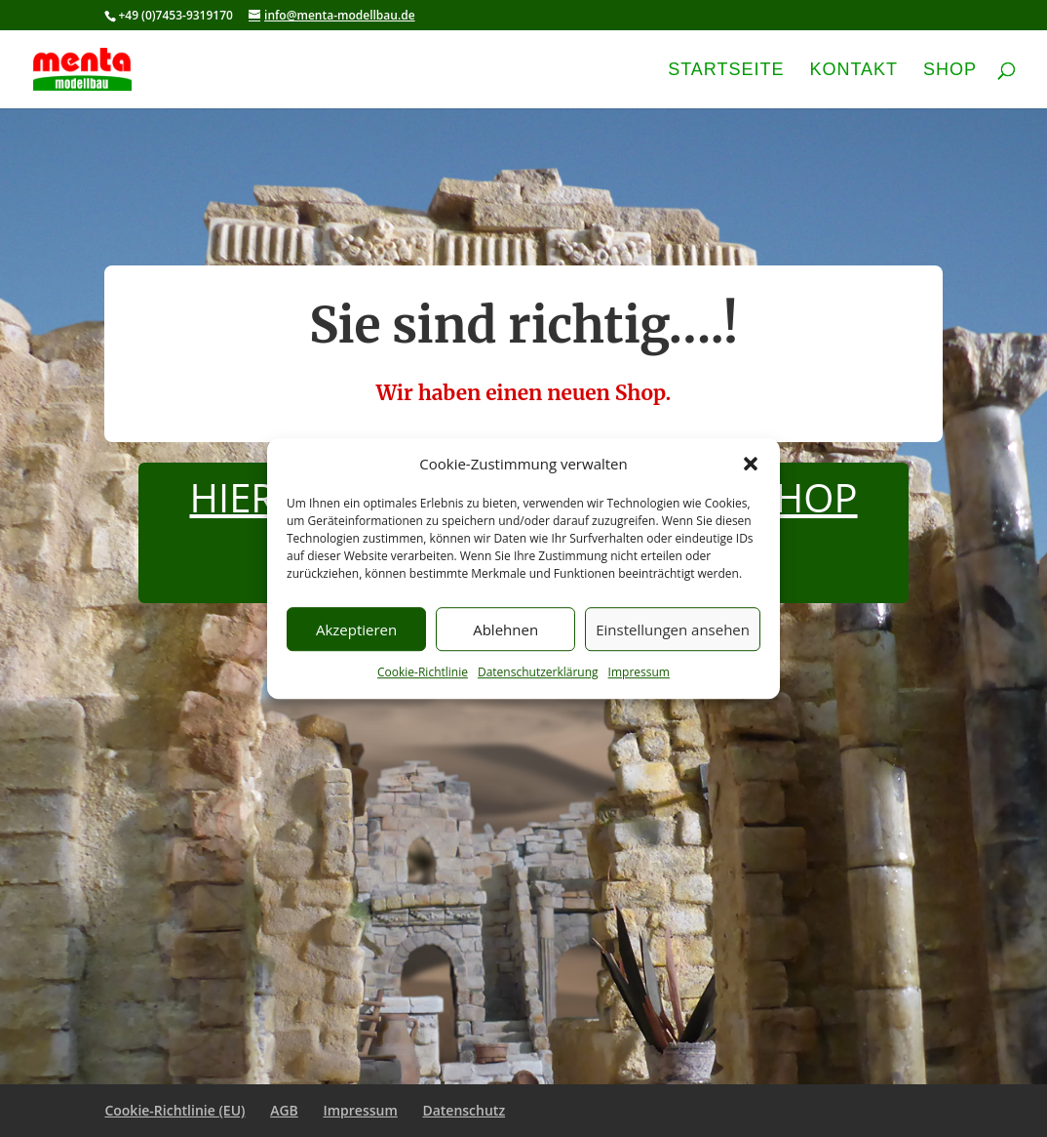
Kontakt (853, 70)
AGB (284, 1110)
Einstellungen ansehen (673, 629)
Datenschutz (463, 1110)
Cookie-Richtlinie (422, 673)
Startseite (726, 70)
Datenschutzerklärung (538, 673)
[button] (750, 464)
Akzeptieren (356, 629)
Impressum (639, 673)
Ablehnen (505, 629)
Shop (950, 70)
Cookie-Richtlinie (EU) (174, 1110)
